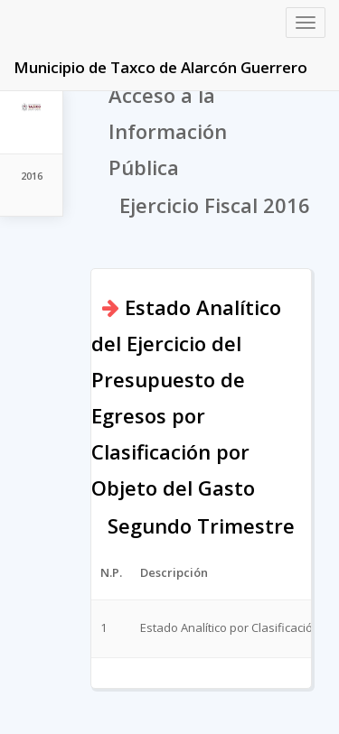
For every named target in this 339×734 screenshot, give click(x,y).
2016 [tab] (31, 175)
